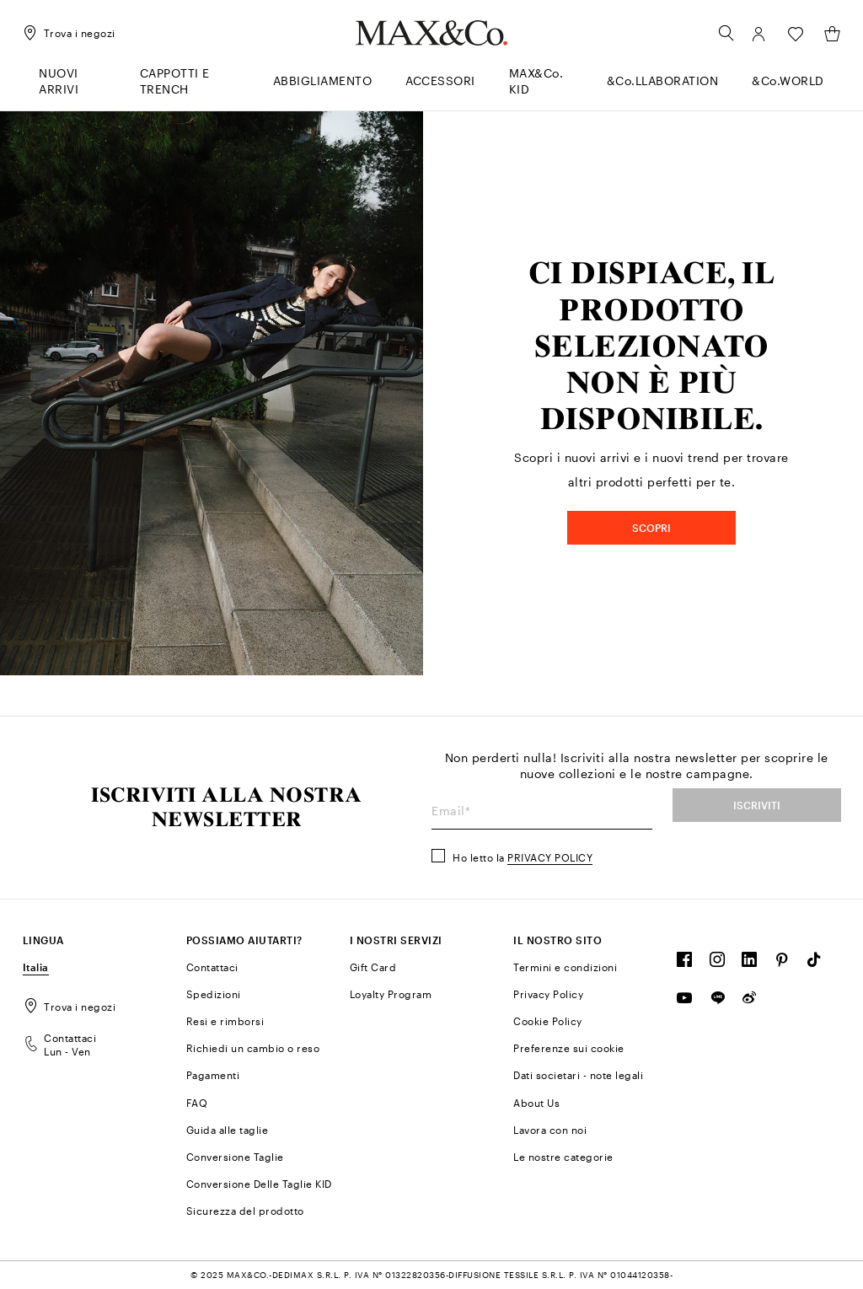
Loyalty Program (391, 994)
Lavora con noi (550, 1130)
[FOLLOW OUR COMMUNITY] (685, 964)
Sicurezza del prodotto (245, 1210)
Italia (36, 967)
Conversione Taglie (235, 1157)
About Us (536, 1103)
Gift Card (373, 967)
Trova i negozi (69, 1006)
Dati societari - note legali (578, 1075)
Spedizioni (213, 994)
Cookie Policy (547, 1021)
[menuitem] (72, 88)
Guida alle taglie (227, 1130)
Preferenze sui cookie (568, 1048)
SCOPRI (651, 528)
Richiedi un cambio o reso (253, 1048)
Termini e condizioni (565, 967)
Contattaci (212, 967)
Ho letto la (522, 857)
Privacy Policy (549, 857)
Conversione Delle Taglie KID (259, 1184)
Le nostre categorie (563, 1157)
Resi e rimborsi (225, 1021)
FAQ (197, 1103)
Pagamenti (213, 1075)
